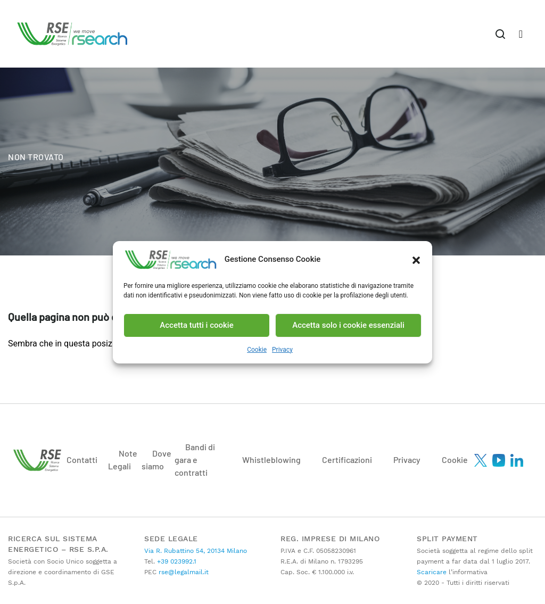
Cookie (257, 349)
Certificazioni (347, 459)
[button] (416, 259)
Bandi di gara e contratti (195, 459)
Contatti (82, 459)
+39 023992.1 (175, 561)
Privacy (282, 349)
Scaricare (432, 572)
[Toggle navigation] (500, 34)
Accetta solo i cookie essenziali (348, 325)
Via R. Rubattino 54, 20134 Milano (195, 551)
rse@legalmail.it (182, 572)
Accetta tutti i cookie (196, 325)
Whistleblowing (271, 459)
